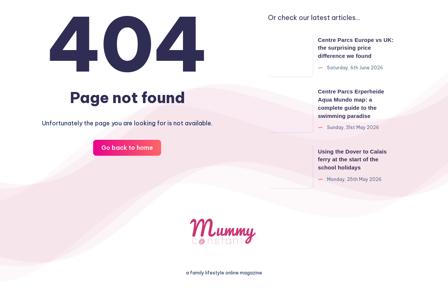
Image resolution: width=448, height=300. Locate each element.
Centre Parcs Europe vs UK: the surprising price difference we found (356, 48)
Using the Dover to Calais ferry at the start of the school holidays (352, 159)
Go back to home (127, 147)
